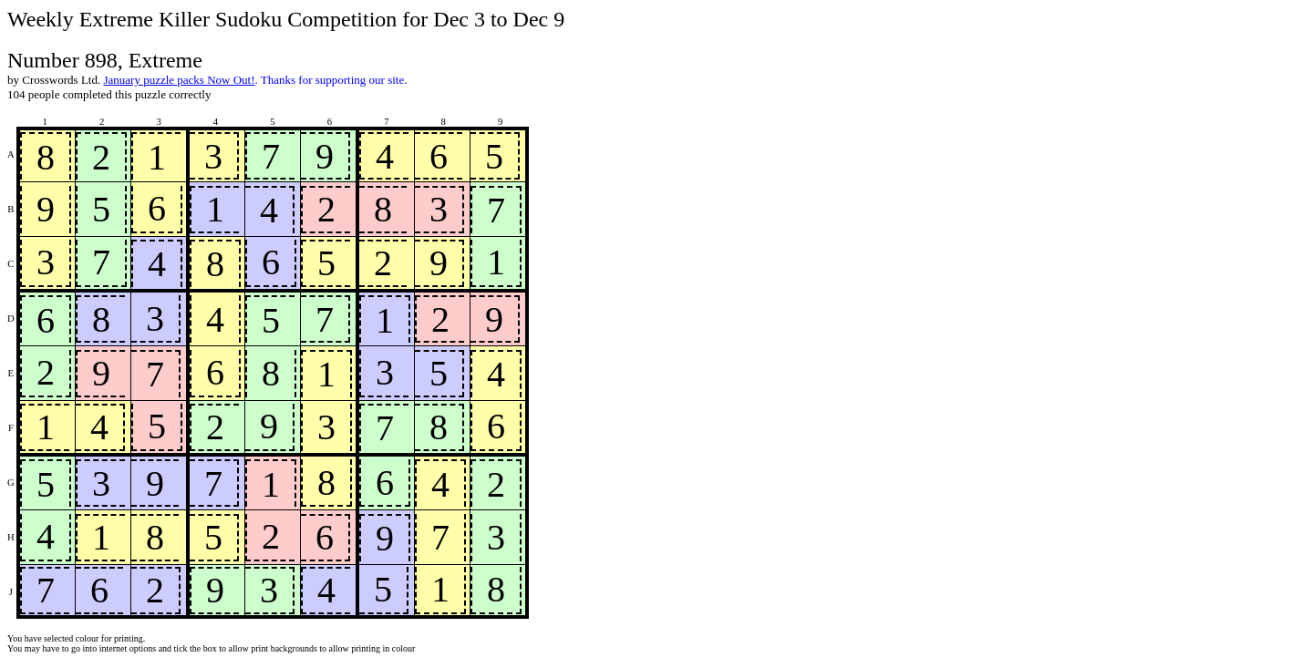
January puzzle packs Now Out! (178, 80)
